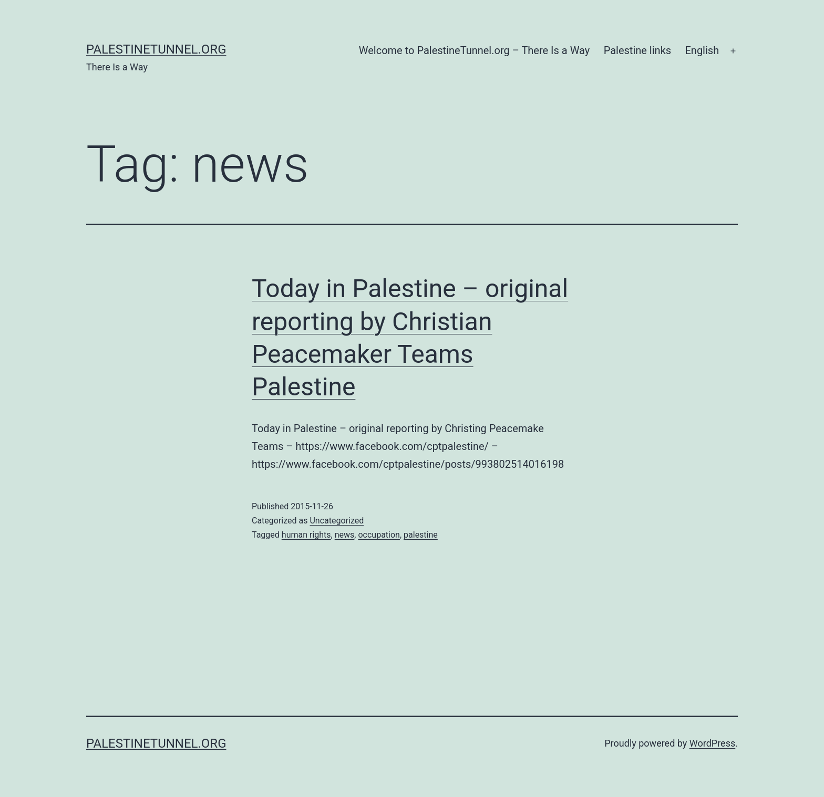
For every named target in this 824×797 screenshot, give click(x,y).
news (345, 535)
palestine (421, 535)
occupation (378, 535)
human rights (306, 535)
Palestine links (637, 50)
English (702, 50)
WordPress (712, 743)
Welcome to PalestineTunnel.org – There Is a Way (474, 50)
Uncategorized (337, 521)
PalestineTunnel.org (156, 49)
